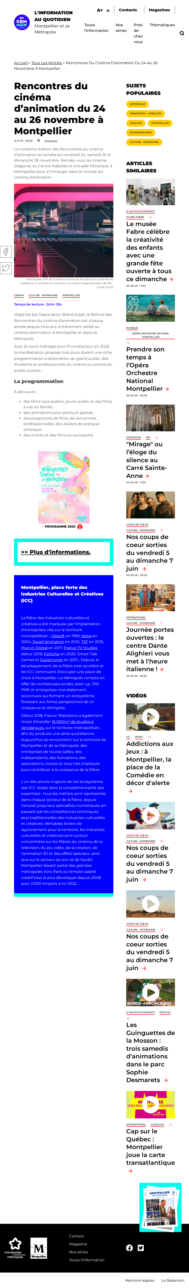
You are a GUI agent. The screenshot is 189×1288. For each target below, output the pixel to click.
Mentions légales (139, 1280)
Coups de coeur (137, 524)
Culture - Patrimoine (43, 295)
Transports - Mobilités (145, 113)
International (136, 617)
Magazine (78, 1244)
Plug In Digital (34, 648)
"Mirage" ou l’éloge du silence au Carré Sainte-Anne (146, 459)
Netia (86, 636)
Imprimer (51, 140)
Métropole (137, 104)
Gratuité (136, 123)
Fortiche (51, 654)
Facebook (6, 252)
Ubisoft (58, 636)
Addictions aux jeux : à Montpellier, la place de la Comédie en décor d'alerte (149, 763)
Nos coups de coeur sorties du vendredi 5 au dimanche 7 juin (149, 552)
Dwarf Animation (48, 642)
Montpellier (71, 295)
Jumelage (157, 1124)
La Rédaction (172, 1280)
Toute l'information (86, 1260)
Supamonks (51, 660)
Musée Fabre (135, 217)
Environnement (141, 132)
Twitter (6, 268)
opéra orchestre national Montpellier (150, 335)
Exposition (133, 437)
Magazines (159, 10)
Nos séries (78, 1252)
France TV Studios (80, 648)
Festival (165, 1012)
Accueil (21, 63)
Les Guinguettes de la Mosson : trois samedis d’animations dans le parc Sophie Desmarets (150, 1052)
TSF (84, 642)
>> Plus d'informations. (56, 552)
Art (148, 437)
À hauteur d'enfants (140, 211)
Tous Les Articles (46, 63)
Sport (139, 737)
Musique (132, 328)
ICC (128, 737)
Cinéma (19, 295)
